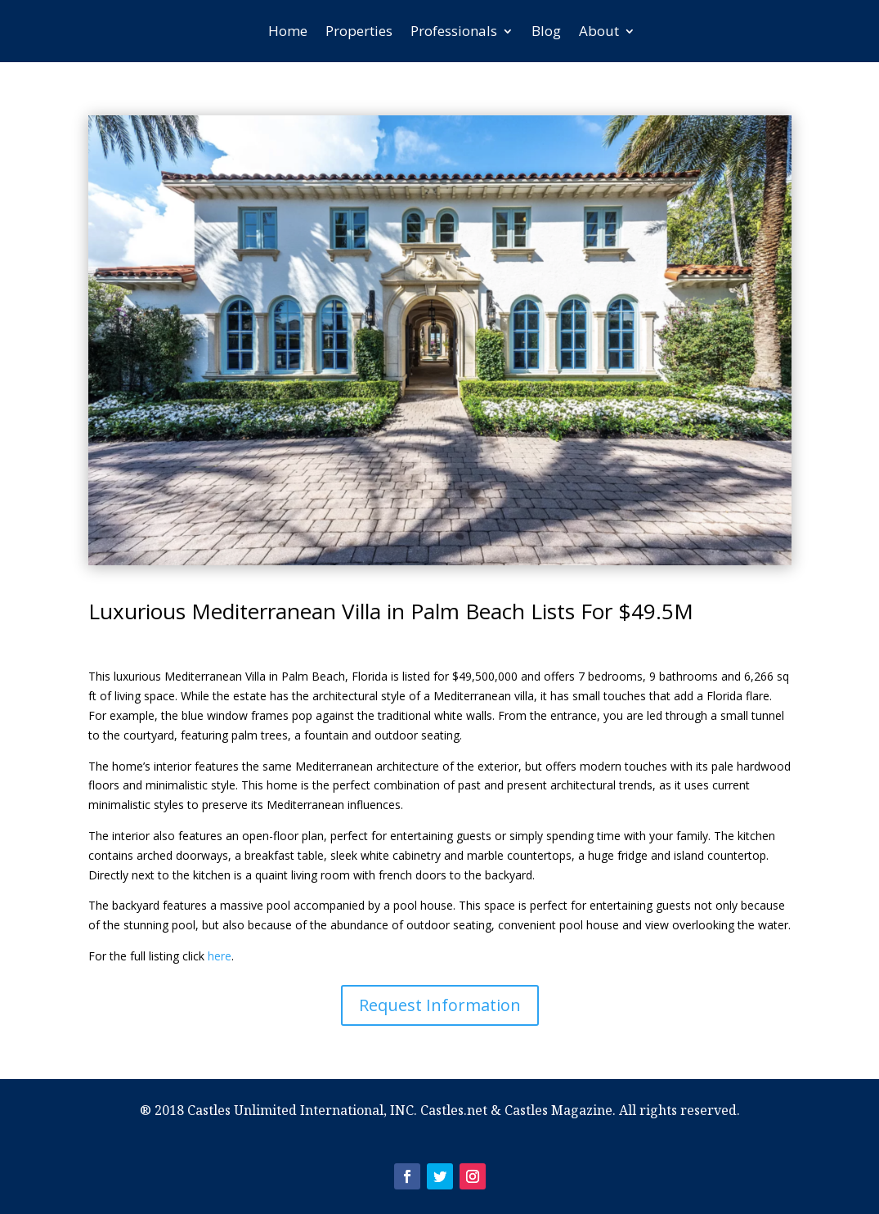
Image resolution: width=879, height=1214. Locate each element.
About (599, 30)
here (219, 956)
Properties (358, 30)
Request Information (440, 1005)
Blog (546, 30)
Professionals (453, 30)
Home (287, 30)
